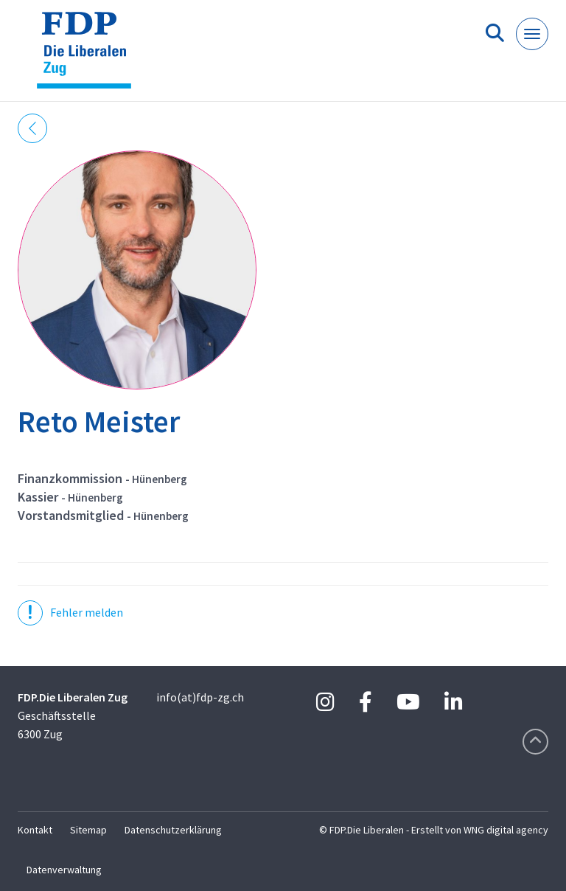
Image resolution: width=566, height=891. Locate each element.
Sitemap (88, 829)
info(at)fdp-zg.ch (200, 697)
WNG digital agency (506, 829)
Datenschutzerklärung (173, 829)
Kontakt (35, 829)
